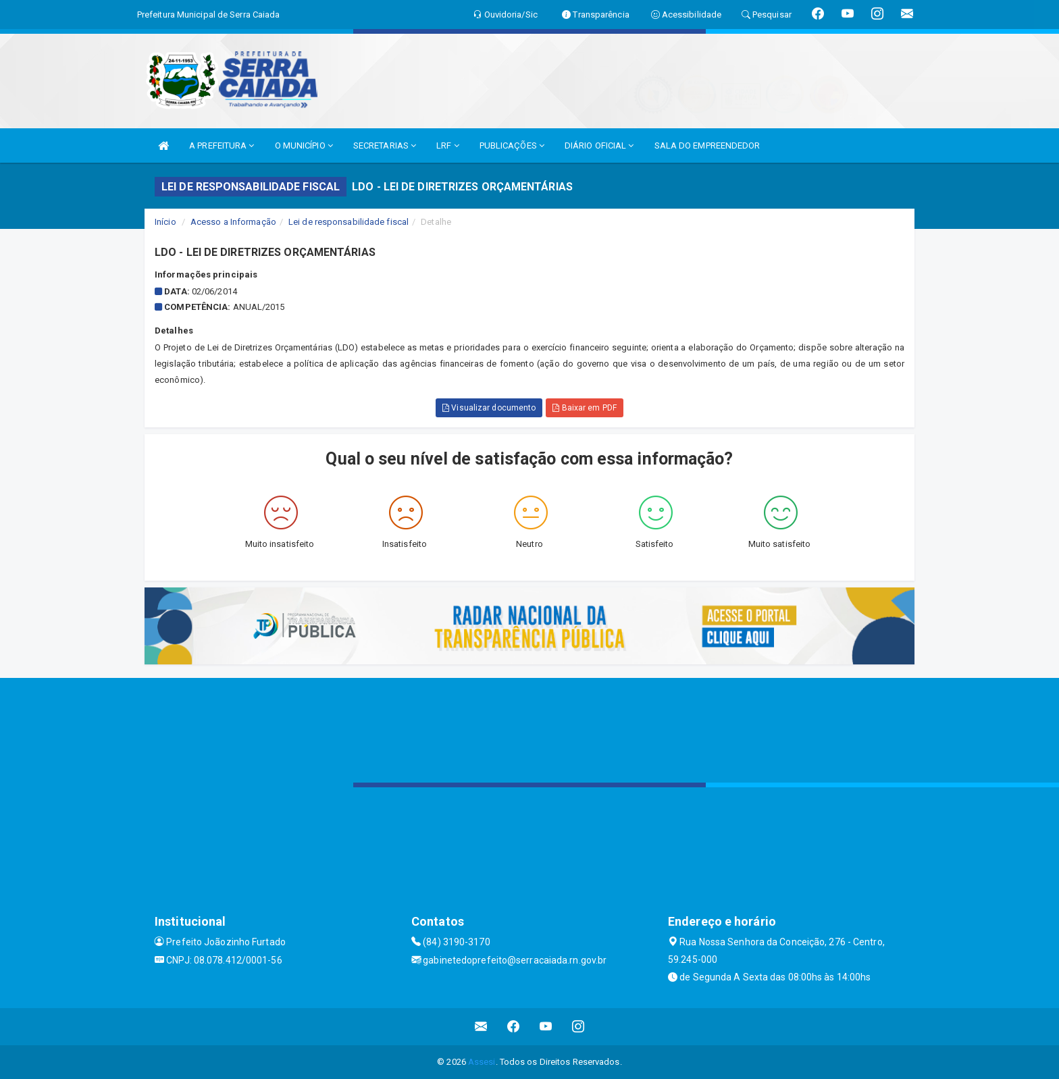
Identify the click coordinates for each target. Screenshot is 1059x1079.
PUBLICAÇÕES (512, 145)
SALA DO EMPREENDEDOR (707, 145)
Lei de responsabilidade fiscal (348, 222)
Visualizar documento (489, 408)
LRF (447, 145)
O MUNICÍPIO (304, 145)
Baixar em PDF (584, 408)
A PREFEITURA (221, 145)
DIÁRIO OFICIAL (599, 145)
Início (165, 222)
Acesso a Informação (233, 222)
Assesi (482, 1062)
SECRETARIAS (384, 145)
